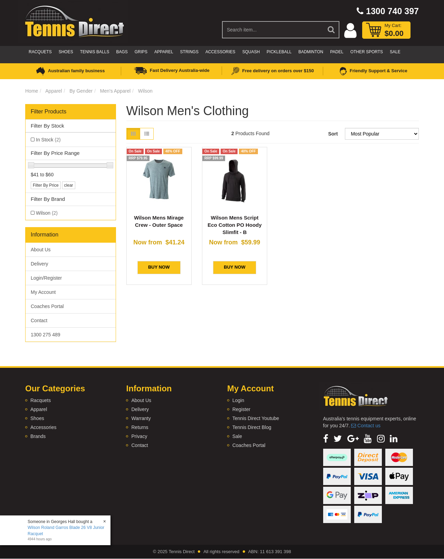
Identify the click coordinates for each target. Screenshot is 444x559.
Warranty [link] (141, 418)
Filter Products (48, 111)
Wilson (145, 91)
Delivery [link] (39, 264)
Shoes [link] (37, 418)
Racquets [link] (40, 400)
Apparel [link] (38, 409)
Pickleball (279, 51)
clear (68, 185)
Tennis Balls (94, 51)
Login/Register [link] (46, 278)
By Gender (81, 91)
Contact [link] (39, 320)
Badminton (310, 51)
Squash (251, 51)
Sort (333, 134)
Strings (189, 51)
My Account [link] (43, 292)
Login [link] (238, 400)
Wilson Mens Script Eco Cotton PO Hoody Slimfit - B (234, 225)
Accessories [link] (43, 427)
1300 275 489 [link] (45, 334)
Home (31, 91)
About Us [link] (41, 249)
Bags (121, 51)
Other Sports (366, 51)
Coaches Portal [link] (47, 306)
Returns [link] (139, 427)
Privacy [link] (139, 436)
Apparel (163, 51)
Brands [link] (38, 436)
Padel (336, 51)
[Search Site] (331, 29)
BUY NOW (159, 267)
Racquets (40, 51)
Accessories (220, 51)
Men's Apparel (115, 91)
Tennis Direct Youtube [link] (255, 418)
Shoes (66, 51)
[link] (325, 439)
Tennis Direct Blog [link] (251, 427)
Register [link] (241, 409)
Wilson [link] (47, 213)
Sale (395, 51)
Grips (141, 51)
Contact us (365, 425)
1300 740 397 (388, 11)
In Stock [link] (48, 139)
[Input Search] (273, 29)
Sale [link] (237, 436)
